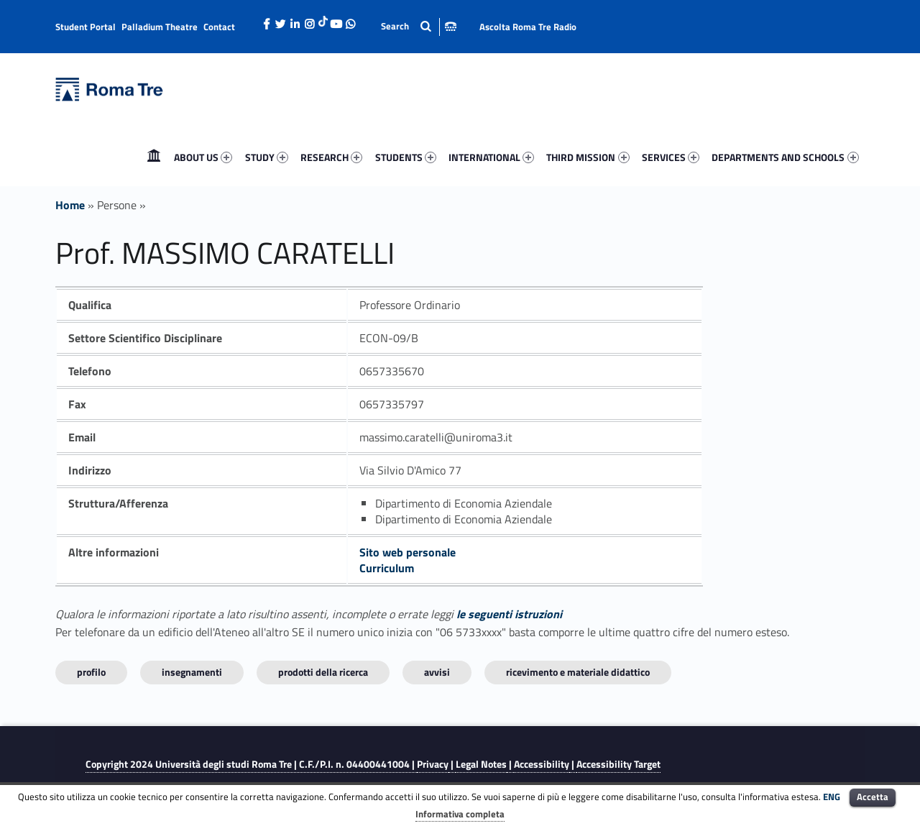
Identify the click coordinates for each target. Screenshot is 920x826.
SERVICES (670, 157)
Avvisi (437, 671)
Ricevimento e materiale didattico (578, 671)
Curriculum (386, 568)
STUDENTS (405, 157)
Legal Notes (481, 764)
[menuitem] (153, 157)
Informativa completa (460, 814)
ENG (831, 796)
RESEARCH (331, 157)
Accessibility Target (618, 764)
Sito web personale (407, 552)
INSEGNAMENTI (192, 671)
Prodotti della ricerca (323, 671)
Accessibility (541, 764)
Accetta (872, 796)
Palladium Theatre (159, 26)
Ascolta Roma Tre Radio (527, 26)
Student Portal (85, 26)
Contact (219, 26)
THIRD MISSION (587, 157)
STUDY (266, 157)
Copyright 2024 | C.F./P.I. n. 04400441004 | (251, 764)
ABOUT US (203, 157)
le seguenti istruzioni (509, 614)
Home (153, 157)
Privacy (432, 764)
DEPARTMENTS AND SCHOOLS (785, 157)
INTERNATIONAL (491, 157)
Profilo (91, 671)
